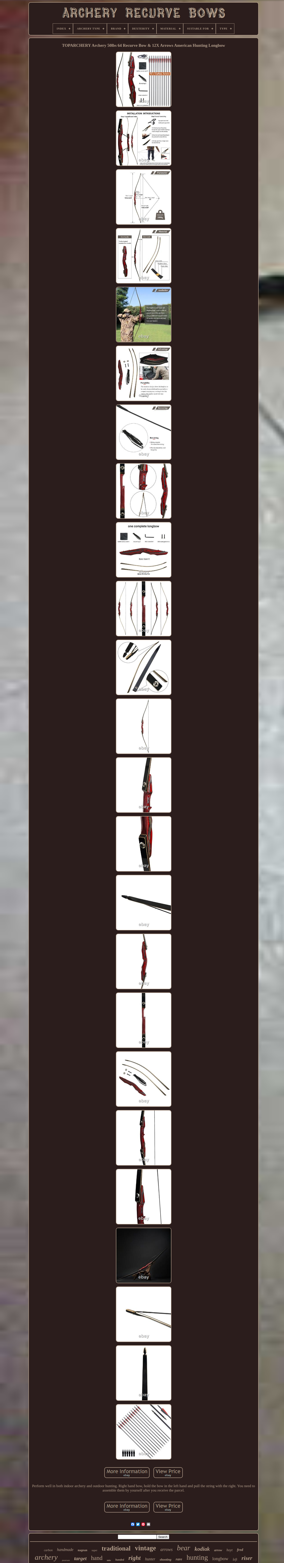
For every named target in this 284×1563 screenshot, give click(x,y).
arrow (218, 1550)
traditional (116, 1548)
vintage (145, 1548)
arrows (166, 1549)
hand (96, 1558)
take (109, 1560)
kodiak (202, 1549)
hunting (197, 1557)
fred (240, 1550)
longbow (220, 1558)
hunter (150, 1559)
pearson (66, 1560)
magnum (82, 1550)
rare (179, 1559)
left (235, 1559)
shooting (165, 1559)
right (134, 1557)
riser (247, 1558)
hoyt (230, 1550)
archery (46, 1557)
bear (183, 1548)
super (94, 1550)
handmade (65, 1549)
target (80, 1558)
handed (119, 1559)
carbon (48, 1550)
